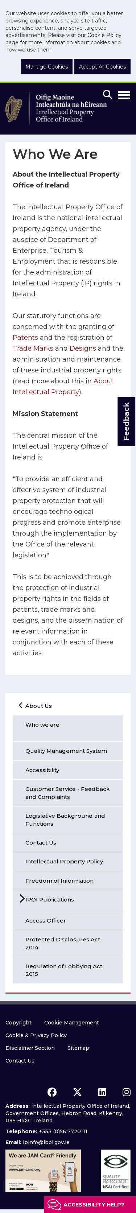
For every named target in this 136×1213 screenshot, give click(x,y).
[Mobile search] (107, 95)
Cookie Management (71, 1022)
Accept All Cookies (102, 66)
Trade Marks (33, 348)
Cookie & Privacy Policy (36, 1035)
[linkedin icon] (102, 1092)
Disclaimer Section (30, 1048)
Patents (26, 338)
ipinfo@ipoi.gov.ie (46, 1142)
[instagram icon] (127, 1092)
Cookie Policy (104, 35)
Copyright (18, 1022)
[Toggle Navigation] (124, 94)
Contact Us (19, 1060)
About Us (38, 705)
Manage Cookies (46, 66)
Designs (83, 348)
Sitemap (78, 1048)
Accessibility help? (93, 1204)
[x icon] (77, 1092)
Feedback (126, 422)
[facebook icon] (52, 1092)
